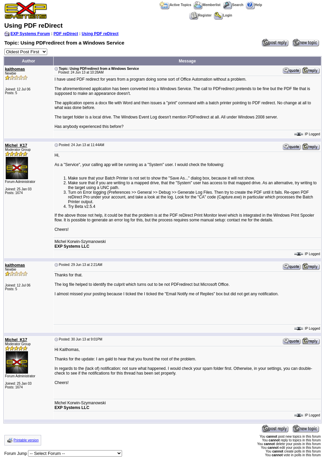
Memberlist (207, 5)
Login (223, 15)
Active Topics (175, 5)
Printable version (25, 440)
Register (200, 15)
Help (254, 5)
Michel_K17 (16, 145)
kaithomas (15, 69)
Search (233, 5)
